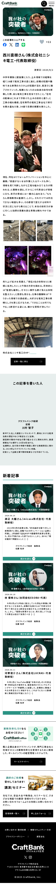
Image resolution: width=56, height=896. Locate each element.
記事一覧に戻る (21, 365)
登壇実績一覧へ (12, 826)
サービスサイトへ (21, 774)
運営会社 (41, 849)
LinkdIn (17, 45)
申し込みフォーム (38, 826)
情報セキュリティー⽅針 (40, 842)
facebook (5, 45)
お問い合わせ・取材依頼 (15, 842)
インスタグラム (30, 870)
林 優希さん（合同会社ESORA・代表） (26, 605)
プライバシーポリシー (15, 849)
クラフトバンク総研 (9, 4)
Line (23, 45)
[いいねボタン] (42, 42)
